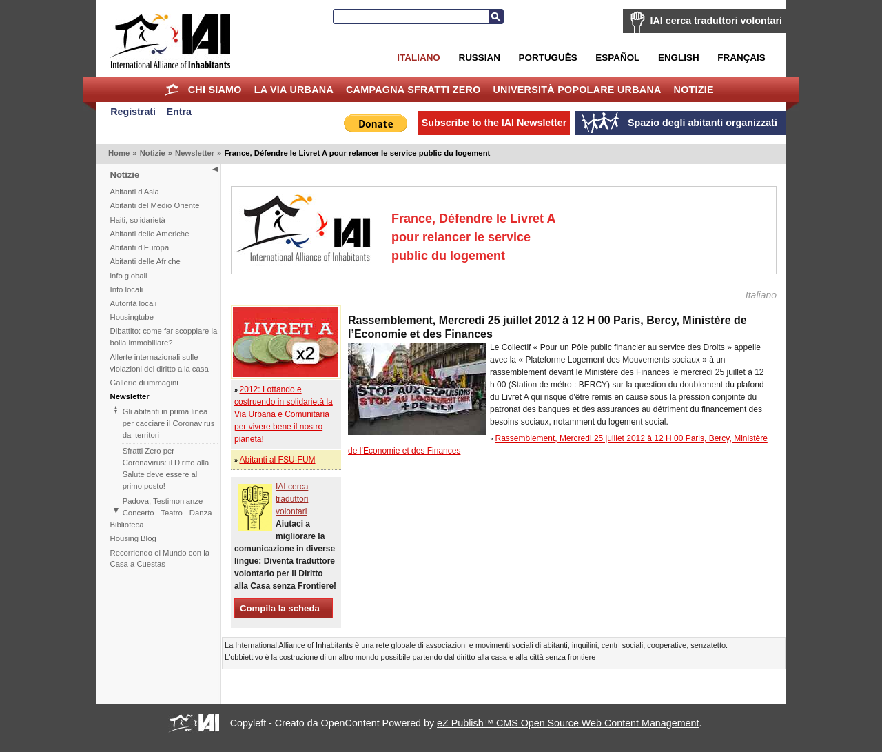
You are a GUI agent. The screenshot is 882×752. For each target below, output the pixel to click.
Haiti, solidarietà (137, 220)
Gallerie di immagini (144, 382)
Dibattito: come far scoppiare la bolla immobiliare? (164, 337)
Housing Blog (133, 538)
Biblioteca (127, 524)
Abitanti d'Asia (134, 191)
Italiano (418, 57)
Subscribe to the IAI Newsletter (494, 122)
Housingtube (132, 317)
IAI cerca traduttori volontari (716, 20)
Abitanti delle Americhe (149, 234)
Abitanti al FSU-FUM (278, 460)
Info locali (126, 289)
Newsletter (194, 153)
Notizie (694, 89)
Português (548, 57)
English (678, 57)
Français (741, 57)
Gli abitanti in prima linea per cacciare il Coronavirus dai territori (169, 423)
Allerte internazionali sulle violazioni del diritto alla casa (159, 363)
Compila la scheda (280, 608)
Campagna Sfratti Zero (413, 89)
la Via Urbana (294, 89)
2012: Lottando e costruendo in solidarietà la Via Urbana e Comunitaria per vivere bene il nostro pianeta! (283, 414)
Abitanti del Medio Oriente (155, 205)
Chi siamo (215, 89)
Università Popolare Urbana (577, 89)
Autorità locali (133, 303)
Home (172, 89)
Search (496, 16)
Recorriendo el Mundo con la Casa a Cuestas (159, 559)
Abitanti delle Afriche (145, 261)
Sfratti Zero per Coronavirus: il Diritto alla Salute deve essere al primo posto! (166, 468)
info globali (128, 276)
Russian (479, 57)
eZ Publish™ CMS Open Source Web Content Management (568, 723)
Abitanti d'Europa (140, 247)
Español (617, 57)
